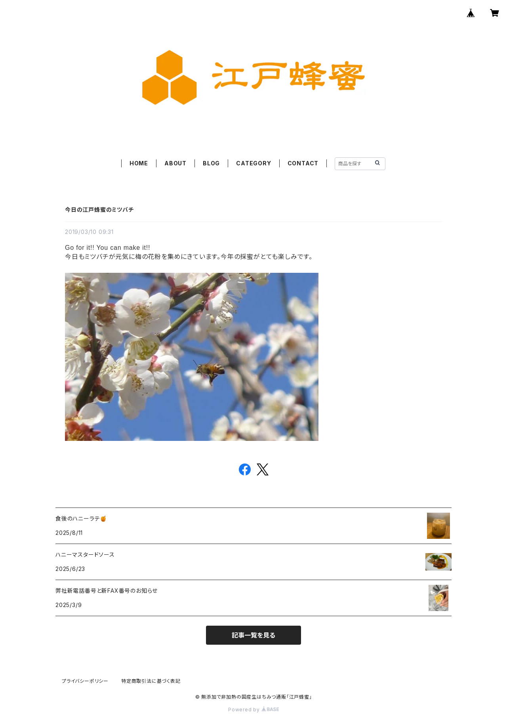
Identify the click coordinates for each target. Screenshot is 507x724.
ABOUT (175, 163)
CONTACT (303, 163)
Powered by (253, 710)
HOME (139, 163)
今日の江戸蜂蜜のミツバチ (99, 209)
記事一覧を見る (253, 635)
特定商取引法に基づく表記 (151, 681)
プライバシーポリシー (85, 681)
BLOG (211, 163)
